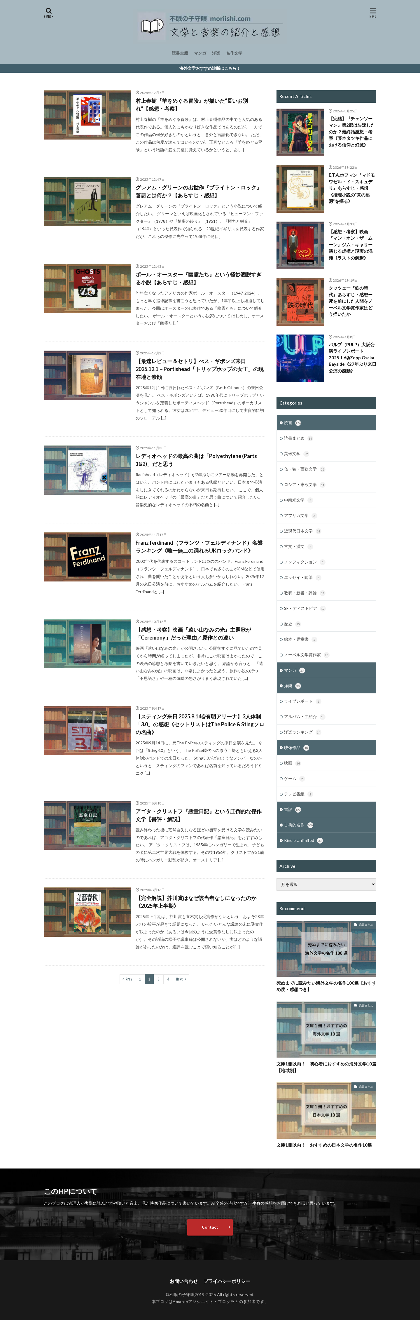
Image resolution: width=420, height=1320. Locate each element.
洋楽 (216, 52)
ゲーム (294, 779)
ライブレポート (302, 701)
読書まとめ (298, 438)
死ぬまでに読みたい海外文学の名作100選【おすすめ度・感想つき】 (326, 986)
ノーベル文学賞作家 (307, 655)
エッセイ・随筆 (302, 578)
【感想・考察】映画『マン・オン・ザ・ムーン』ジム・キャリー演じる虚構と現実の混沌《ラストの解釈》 (350, 244)
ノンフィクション (305, 562)
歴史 (292, 624)
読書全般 (180, 52)
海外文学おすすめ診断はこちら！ (210, 68)
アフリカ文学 (300, 516)
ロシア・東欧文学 (305, 485)
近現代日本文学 (302, 531)
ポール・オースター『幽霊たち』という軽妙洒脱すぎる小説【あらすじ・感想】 (199, 278)
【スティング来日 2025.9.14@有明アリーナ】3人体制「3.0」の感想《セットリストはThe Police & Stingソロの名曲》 (200, 724)
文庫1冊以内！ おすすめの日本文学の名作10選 (324, 1144)
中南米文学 (298, 500)
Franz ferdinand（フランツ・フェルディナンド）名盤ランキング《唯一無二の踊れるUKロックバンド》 (199, 546)
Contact (210, 1227)
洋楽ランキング (302, 732)
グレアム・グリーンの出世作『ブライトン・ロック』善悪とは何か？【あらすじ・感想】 (199, 191)
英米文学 (296, 454)
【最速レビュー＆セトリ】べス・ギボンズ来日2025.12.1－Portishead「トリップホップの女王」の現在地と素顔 (200, 369)
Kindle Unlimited (303, 841)
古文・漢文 (298, 547)
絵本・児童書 (300, 639)
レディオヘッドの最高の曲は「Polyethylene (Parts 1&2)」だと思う (196, 460)
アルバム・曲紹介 (305, 717)
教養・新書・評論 (305, 593)
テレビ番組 (298, 794)
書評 (292, 810)
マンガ (200, 52)
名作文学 (234, 52)
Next (179, 979)
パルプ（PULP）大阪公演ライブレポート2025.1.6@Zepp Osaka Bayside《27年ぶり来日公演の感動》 (352, 357)
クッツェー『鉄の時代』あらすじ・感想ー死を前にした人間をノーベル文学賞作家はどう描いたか (350, 301)
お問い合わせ (184, 1281)
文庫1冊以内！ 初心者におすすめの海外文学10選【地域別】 (326, 1067)
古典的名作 (298, 825)
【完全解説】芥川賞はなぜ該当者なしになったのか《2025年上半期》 (196, 902)
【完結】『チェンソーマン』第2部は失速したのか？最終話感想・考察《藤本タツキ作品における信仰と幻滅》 (352, 131)
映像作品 (296, 748)
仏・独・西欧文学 (305, 469)
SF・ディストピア (305, 609)
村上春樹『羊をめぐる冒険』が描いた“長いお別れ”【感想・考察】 (192, 104)
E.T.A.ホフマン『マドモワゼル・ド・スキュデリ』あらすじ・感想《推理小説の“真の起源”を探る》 (352, 188)
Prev (129, 979)
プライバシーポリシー (227, 1281)
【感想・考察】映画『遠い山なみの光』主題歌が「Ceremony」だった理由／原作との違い (193, 633)
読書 (292, 423)
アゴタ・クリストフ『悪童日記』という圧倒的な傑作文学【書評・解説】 (199, 815)
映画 (292, 763)
